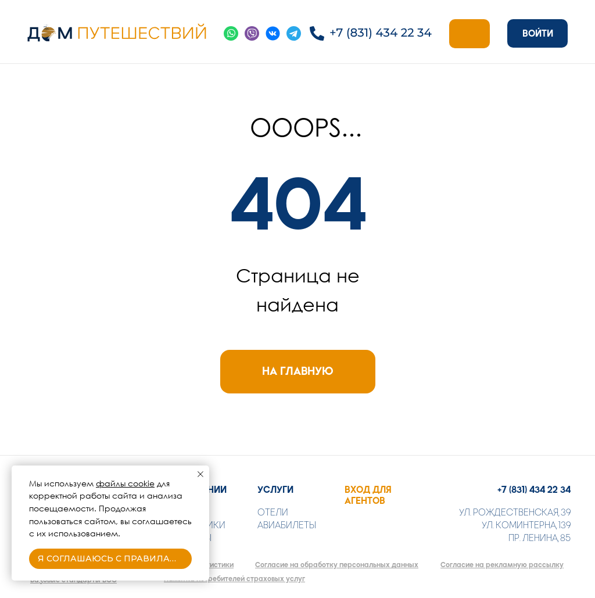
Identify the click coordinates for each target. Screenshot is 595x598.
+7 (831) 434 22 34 (534, 489)
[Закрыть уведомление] (200, 474)
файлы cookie (125, 483)
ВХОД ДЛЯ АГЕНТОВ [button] (368, 495)
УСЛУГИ (275, 489)
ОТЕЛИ (272, 512)
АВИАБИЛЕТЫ (286, 525)
